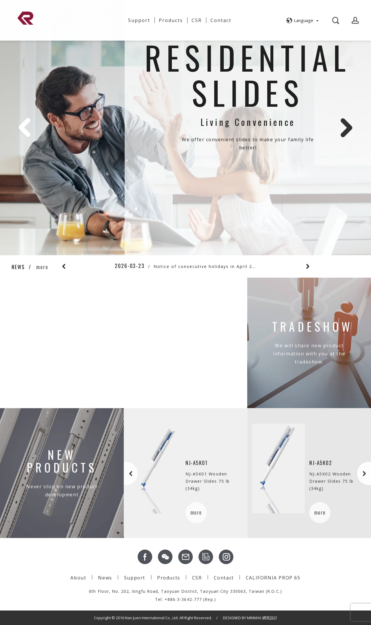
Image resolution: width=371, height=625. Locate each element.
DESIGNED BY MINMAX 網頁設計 (250, 617)
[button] (301, 20)
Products (168, 578)
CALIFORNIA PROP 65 (273, 578)
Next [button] (346, 127)
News (112, 20)
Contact (220, 20)
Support (139, 20)
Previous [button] (24, 127)
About (88, 18)
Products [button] (171, 20)
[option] (185, 127)
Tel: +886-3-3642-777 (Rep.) (185, 599)
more (42, 267)
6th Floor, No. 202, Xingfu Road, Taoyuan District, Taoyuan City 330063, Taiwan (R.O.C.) (185, 591)
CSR (197, 20)
